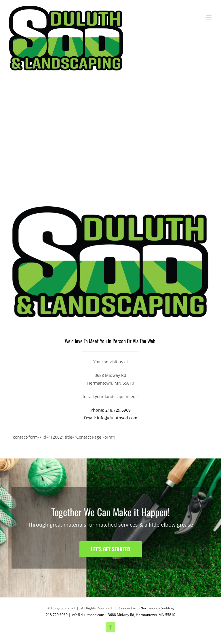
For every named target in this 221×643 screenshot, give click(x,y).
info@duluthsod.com (117, 418)
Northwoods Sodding (157, 608)
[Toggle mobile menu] (209, 17)
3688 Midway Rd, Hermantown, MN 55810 (141, 614)
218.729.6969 (118, 410)
